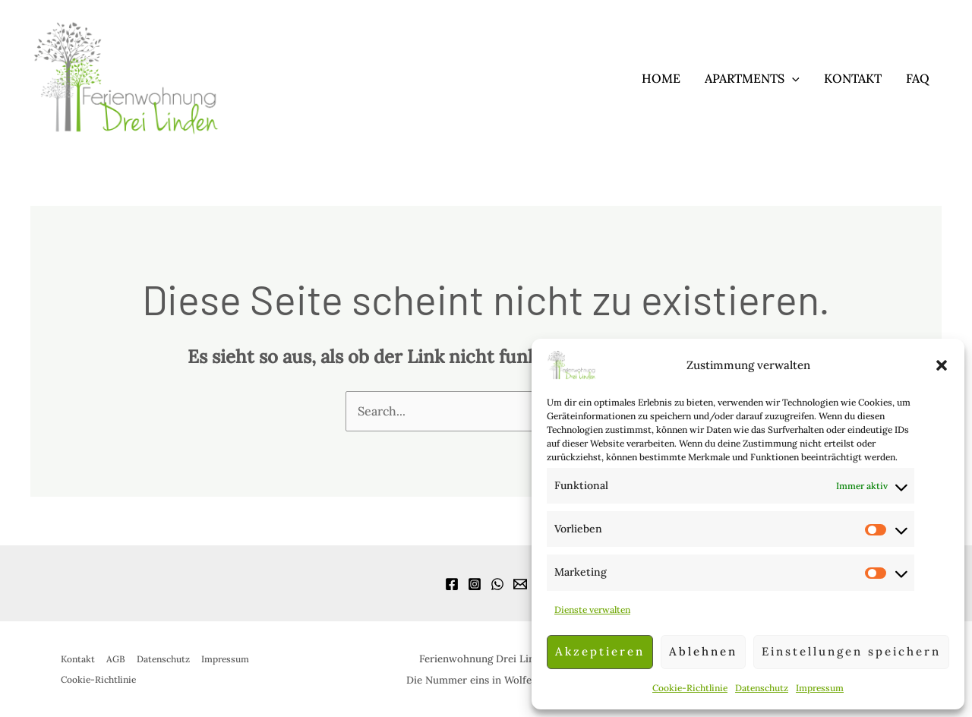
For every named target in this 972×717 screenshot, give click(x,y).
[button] (941, 365)
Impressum (820, 687)
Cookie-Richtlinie (689, 687)
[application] (792, 78)
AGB (115, 659)
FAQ (917, 78)
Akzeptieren (600, 651)
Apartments (752, 78)
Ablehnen (703, 651)
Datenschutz (761, 687)
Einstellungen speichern (851, 651)
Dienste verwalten (592, 609)
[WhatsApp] (497, 584)
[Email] (520, 584)
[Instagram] (474, 584)
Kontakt (853, 78)
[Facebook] (452, 584)
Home (661, 78)
